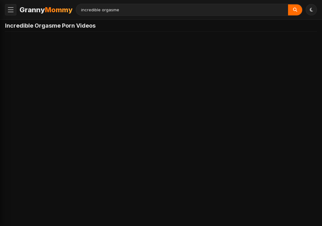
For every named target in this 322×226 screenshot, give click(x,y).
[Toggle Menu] (10, 9)
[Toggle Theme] (311, 9)
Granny (46, 9)
